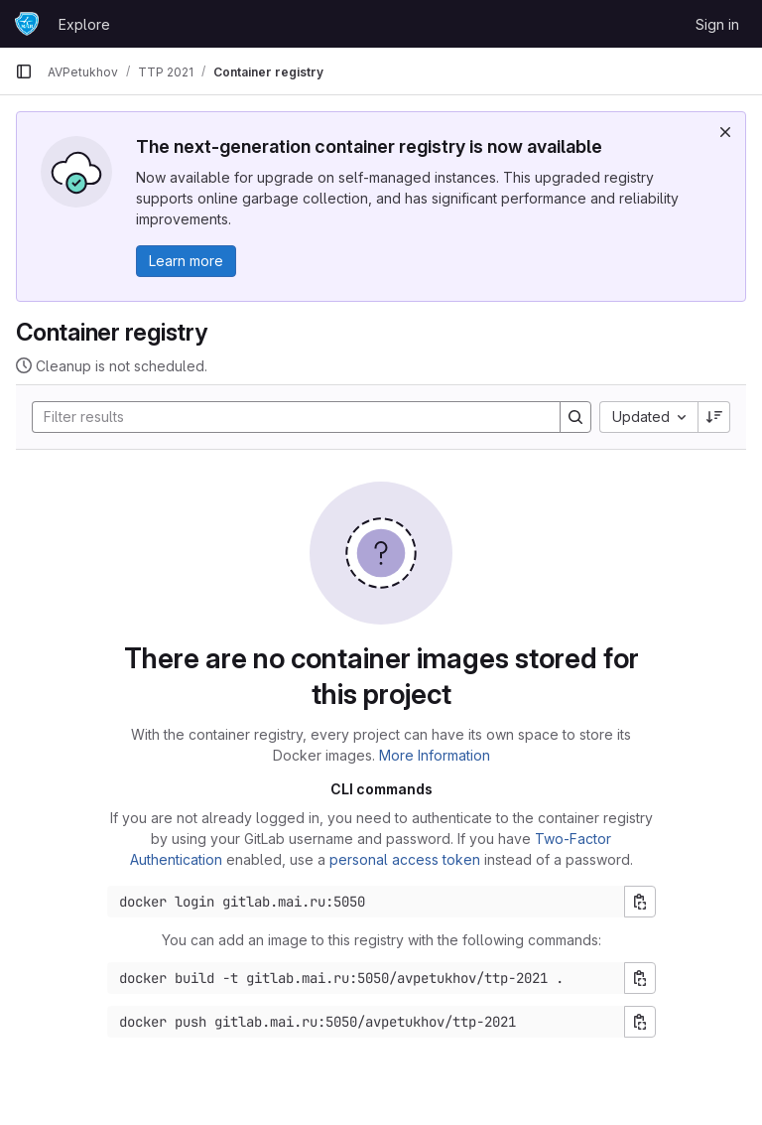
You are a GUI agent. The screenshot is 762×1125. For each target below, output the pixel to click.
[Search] (286, 417)
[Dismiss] (725, 132)
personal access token (404, 859)
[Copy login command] (640, 901)
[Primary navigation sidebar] (24, 71)
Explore (84, 24)
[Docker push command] (366, 1022)
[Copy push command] (640, 1022)
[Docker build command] (366, 978)
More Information (434, 755)
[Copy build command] (640, 978)
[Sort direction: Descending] (714, 417)
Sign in (717, 24)
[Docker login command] (366, 901)
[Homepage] (27, 24)
